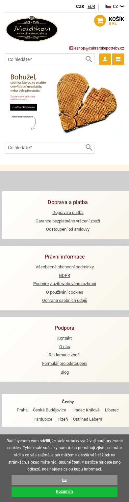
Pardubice (43, 419)
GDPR (64, 275)
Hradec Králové (85, 410)
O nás (64, 346)
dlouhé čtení (69, 462)
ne (64, 479)
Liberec (112, 410)
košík (116, 21)
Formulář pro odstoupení (64, 363)
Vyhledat (88, 59)
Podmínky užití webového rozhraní (64, 283)
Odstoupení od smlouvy (68, 229)
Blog (65, 372)
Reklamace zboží (64, 354)
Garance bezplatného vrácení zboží (68, 221)
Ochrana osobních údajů (64, 300)
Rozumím (64, 491)
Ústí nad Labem (87, 419)
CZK (80, 6)
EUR (91, 6)
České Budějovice (49, 410)
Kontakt (64, 338)
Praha (22, 410)
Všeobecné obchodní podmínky (65, 266)
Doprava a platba (68, 212)
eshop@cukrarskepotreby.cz (96, 48)
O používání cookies (64, 292)
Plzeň (63, 419)
